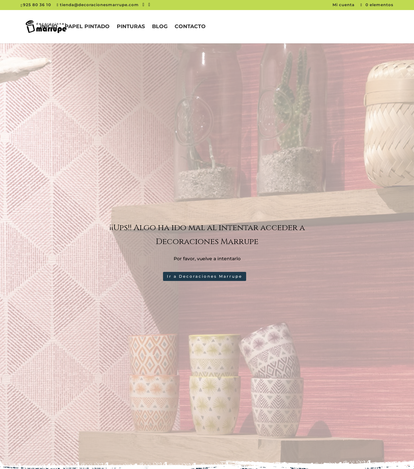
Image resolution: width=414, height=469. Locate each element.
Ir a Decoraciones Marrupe (204, 276)
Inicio (49, 26)
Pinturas (131, 26)
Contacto (190, 26)
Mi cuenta (344, 4)
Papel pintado (87, 26)
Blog (160, 26)
